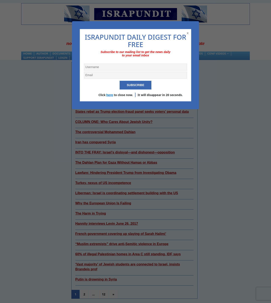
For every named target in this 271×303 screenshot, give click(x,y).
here (109, 95)
